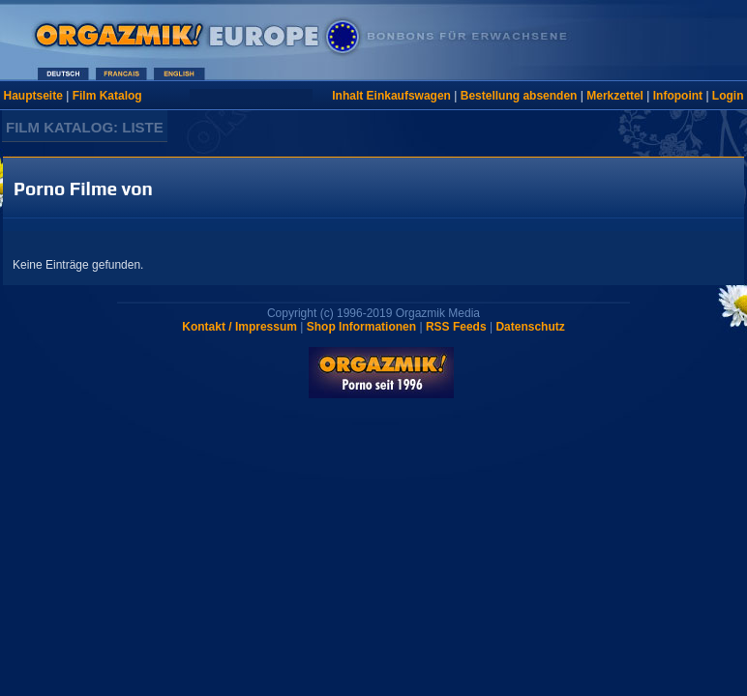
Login (728, 95)
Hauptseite (33, 95)
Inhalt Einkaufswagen (391, 95)
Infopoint (677, 95)
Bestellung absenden (519, 95)
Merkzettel (614, 95)
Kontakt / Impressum (239, 327)
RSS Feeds (456, 327)
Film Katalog (107, 95)
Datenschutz (529, 327)
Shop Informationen (361, 327)
